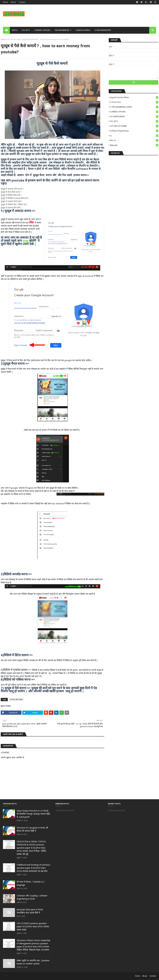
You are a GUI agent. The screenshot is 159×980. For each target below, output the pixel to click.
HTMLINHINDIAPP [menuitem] (103, 30)
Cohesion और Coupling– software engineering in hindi (32, 897)
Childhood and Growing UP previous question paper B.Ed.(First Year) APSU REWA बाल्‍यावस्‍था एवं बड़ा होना (33, 868)
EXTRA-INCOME (14, 39)
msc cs (134, 140)
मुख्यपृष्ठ (3, 39)
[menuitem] (6, 30)
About (13, 2)
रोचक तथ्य (134, 145)
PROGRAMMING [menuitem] (62, 30)
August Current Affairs (134, 97)
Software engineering (134, 131)
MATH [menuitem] (14, 30)
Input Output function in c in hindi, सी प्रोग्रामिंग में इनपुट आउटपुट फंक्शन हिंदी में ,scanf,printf (33, 814)
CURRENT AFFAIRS (134, 112)
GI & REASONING (134, 116)
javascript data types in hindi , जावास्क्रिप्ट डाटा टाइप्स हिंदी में (30, 911)
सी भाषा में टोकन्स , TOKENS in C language (31, 883)
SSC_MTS (134, 121)
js (134, 135)
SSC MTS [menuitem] (26, 30)
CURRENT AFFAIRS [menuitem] (42, 30)
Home (5, 2)
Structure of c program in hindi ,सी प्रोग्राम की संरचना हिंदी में (32, 829)
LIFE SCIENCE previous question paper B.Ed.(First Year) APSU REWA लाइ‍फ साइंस (33, 926)
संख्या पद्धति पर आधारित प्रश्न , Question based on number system (33, 962)
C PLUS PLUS (134, 102)
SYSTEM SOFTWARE (134, 126)
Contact (22, 2)
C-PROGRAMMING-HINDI (134, 107)
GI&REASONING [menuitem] (83, 30)
